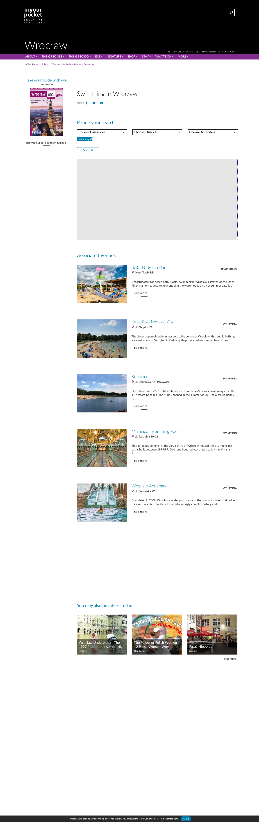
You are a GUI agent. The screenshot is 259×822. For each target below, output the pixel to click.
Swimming (230, 324)
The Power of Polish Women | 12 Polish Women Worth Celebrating (156, 645)
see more (140, 293)
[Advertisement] (157, 77)
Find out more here (169, 819)
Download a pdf (46, 84)
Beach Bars (229, 269)
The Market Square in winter (180, 52)
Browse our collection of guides (45, 143)
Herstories (140, 651)
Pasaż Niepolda (200, 646)
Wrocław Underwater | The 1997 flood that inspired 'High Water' (102, 645)
